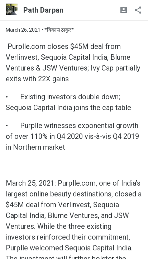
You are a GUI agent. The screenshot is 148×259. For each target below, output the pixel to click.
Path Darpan (43, 10)
